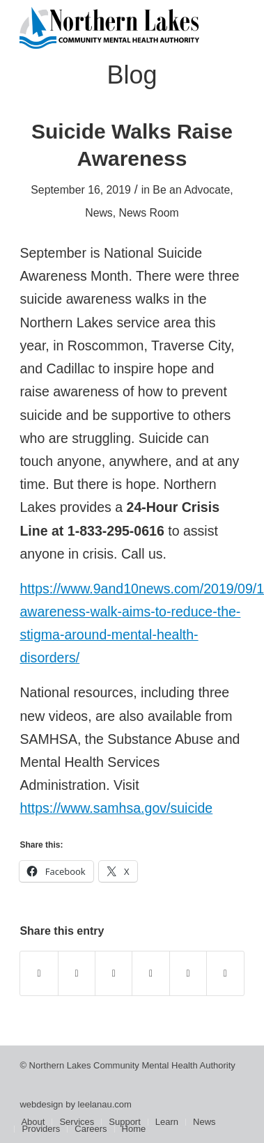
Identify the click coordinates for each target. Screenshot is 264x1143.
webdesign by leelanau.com (75, 1104)
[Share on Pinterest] (150, 973)
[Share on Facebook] (38, 973)
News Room (149, 213)
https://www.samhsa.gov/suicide (116, 808)
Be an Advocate (191, 190)
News (99, 213)
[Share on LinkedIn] (188, 973)
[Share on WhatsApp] (113, 973)
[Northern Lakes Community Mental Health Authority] (109, 28)
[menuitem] (33, 1122)
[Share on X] (77, 973)
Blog (132, 75)
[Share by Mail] (225, 973)
